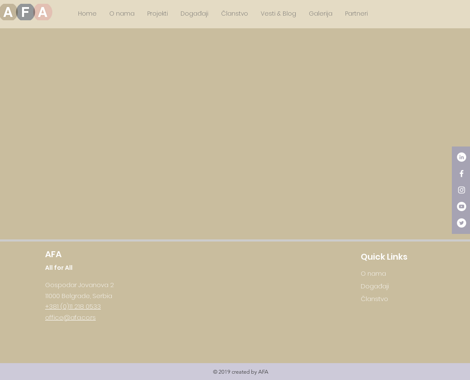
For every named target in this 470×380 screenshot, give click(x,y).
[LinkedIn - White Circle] (461, 157)
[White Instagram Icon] (461, 190)
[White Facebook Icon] (461, 173)
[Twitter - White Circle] (461, 223)
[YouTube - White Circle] (461, 206)
